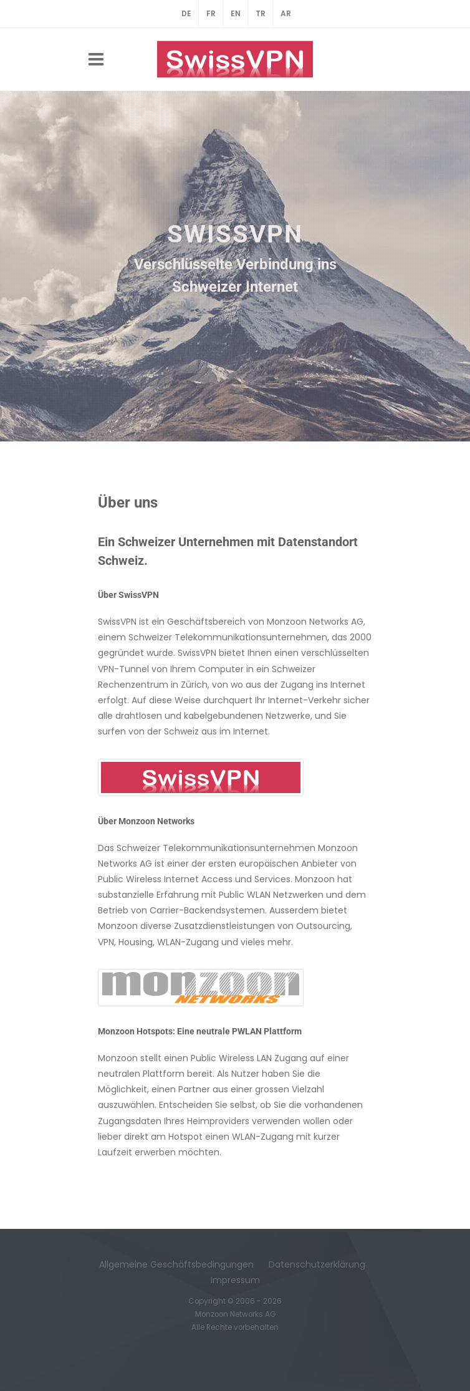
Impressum (235, 1280)
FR (211, 13)
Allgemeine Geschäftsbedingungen (176, 1264)
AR (286, 13)
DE (186, 13)
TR (261, 13)
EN (236, 13)
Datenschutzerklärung (317, 1264)
